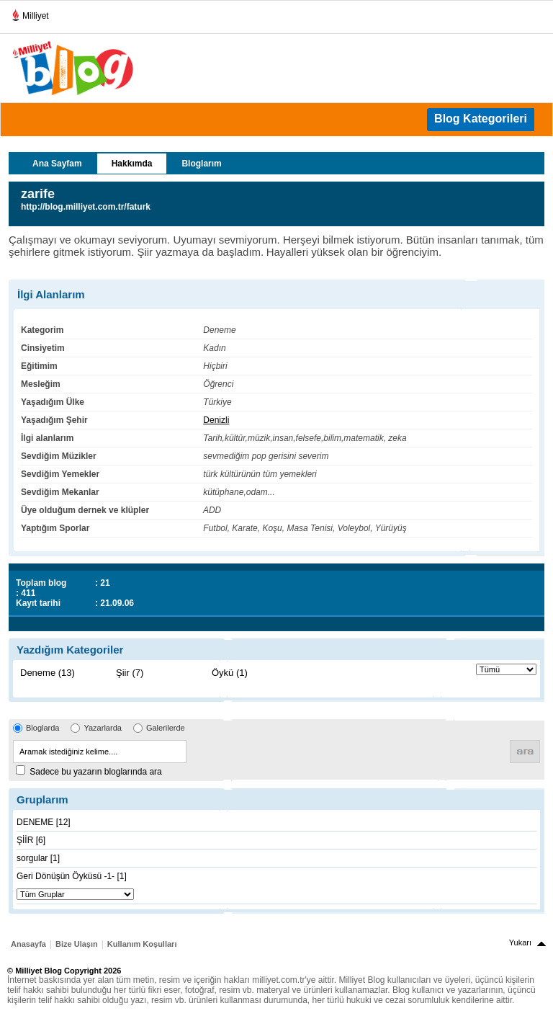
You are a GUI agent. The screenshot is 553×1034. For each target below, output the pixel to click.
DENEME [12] (44, 822)
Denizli (216, 420)
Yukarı (520, 942)
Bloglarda (42, 727)
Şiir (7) (129, 672)
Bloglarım (201, 164)
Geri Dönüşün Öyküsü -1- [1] (72, 876)
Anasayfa (28, 944)
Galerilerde (165, 727)
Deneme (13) (47, 672)
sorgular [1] (38, 858)
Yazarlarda (102, 727)
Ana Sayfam (57, 164)
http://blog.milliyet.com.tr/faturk (85, 207)
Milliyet (30, 13)
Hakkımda (132, 164)
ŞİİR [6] (31, 840)
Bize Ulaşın (76, 944)
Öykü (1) (230, 672)
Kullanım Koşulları (142, 944)
